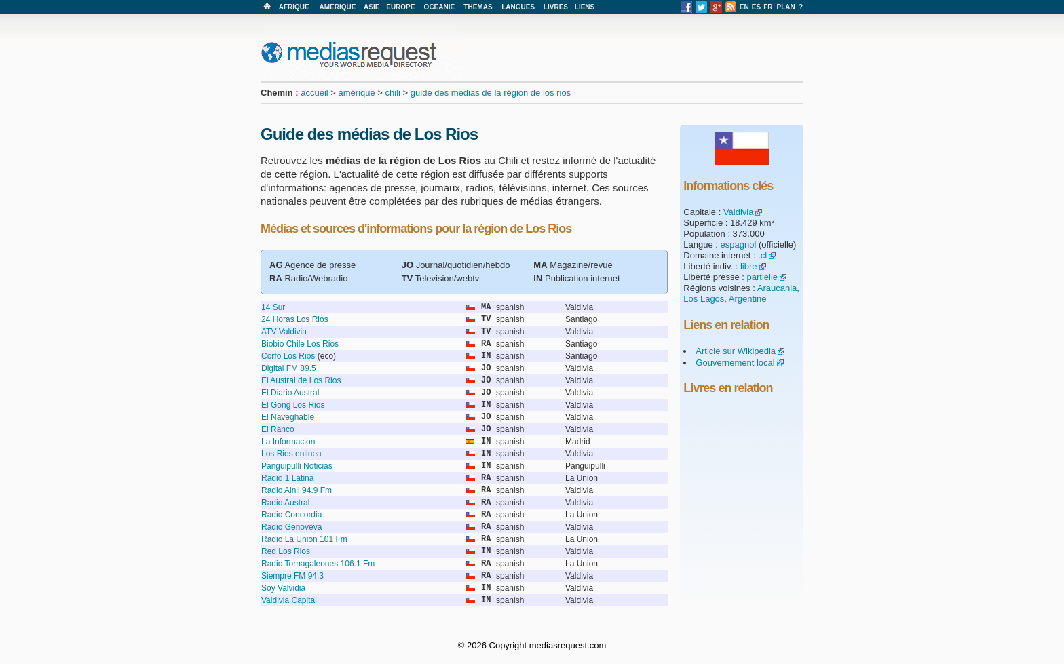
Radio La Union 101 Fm (304, 539)
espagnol (739, 244)
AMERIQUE (338, 7)
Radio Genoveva (291, 527)
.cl (762, 255)
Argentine (748, 299)
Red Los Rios (285, 551)
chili (392, 92)
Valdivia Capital (289, 600)
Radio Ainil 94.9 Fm (296, 490)
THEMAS (477, 7)
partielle (762, 277)
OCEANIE (439, 7)
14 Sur (273, 307)
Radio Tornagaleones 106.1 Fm (318, 563)
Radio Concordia (291, 515)
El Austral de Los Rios (301, 380)
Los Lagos (703, 299)
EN (744, 7)
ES (756, 7)
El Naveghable (287, 417)
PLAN (786, 7)
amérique (357, 92)
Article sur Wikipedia (736, 351)
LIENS (584, 7)
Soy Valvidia (283, 588)
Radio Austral (285, 502)
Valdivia (738, 212)
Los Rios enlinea (291, 453)
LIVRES (556, 7)
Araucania (777, 288)
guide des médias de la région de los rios (491, 92)
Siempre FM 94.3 (292, 576)
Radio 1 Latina (287, 478)
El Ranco (277, 429)
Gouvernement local (735, 362)
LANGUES (518, 7)
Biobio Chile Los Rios (300, 344)
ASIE (371, 7)
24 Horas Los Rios (294, 319)
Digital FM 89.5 (288, 368)
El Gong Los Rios (292, 405)
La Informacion (288, 441)
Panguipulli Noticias (296, 466)
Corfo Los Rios (288, 356)
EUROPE (400, 7)
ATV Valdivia (284, 331)
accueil (314, 92)
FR (767, 7)
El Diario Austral (290, 392)
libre (748, 266)
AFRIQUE (294, 7)
